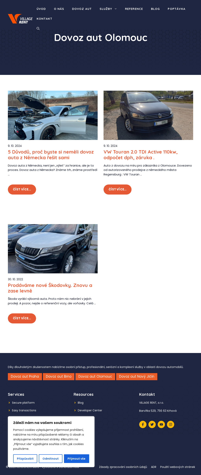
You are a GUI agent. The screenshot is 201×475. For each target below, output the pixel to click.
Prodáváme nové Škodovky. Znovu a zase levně (50, 288)
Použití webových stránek (177, 467)
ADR (153, 467)
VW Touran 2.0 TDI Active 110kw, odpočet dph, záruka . (141, 154)
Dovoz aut (82, 9)
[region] (51, 441)
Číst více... (22, 189)
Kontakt (44, 18)
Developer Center (90, 410)
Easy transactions (24, 410)
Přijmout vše (76, 459)
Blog (155, 9)
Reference (134, 9)
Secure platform (23, 403)
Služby (110, 9)
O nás (59, 9)
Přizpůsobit (25, 459)
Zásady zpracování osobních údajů (123, 467)
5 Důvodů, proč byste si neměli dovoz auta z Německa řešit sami (51, 154)
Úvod (41, 9)
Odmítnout (51, 459)
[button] (38, 29)
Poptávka (176, 9)
